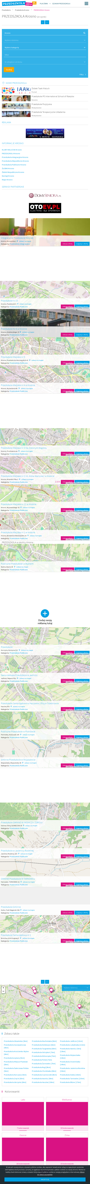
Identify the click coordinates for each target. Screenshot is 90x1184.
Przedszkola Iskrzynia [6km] (15, 1082)
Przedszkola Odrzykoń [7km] (43, 1052)
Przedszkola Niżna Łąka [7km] (44, 1056)
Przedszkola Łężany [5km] (14, 1058)
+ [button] (3, 988)
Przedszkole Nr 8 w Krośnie (14, 328)
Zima (67, 1135)
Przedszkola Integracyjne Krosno (15, 157)
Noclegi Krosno (8, 176)
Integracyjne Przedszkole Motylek (17, 237)
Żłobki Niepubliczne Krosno (13, 172)
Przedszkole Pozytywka (42, 104)
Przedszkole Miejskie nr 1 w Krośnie (18, 532)
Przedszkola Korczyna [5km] (15, 1075)
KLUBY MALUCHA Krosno (12, 150)
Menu (86, 3)
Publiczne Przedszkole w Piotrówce (18, 731)
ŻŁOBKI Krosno (8, 168)
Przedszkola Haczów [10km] (43, 1082)
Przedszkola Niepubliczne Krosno (15, 161)
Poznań (34, 92)
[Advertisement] (45, 262)
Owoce (23, 1135)
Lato (23, 1099)
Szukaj (9, 69)
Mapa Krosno (7, 179)
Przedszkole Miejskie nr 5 (13, 356)
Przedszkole (7, 647)
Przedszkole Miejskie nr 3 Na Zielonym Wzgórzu (24, 447)
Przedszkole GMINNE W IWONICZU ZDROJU (22, 822)
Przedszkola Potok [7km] (42, 1060)
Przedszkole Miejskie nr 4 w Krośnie (18, 385)
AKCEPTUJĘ (45, 1179)
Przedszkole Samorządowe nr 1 (16, 935)
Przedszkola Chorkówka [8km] (44, 1071)
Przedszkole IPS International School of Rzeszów (53, 96)
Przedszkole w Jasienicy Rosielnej (17, 850)
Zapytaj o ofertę (82, 244)
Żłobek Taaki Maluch (41, 88)
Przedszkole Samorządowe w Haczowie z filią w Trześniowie (30, 703)
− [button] (3, 991)
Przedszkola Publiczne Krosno (14, 164)
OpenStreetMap (77, 308)
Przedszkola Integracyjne (20, 244)
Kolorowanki (12, 1091)
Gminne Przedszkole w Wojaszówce (18, 759)
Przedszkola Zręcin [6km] (14, 1078)
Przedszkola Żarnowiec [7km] (44, 1063)
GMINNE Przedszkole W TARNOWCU (18, 878)
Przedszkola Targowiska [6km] (44, 1048)
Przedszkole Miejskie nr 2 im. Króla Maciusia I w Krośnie (27, 476)
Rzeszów (35, 100)
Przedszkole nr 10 (9, 300)
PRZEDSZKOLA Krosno (11, 153)
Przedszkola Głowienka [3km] (16, 1041)
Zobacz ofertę (67, 244)
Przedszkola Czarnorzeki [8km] (44, 1075)
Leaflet (68, 308)
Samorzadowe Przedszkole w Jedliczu (19, 675)
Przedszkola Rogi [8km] (41, 1067)
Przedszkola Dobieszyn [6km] (43, 1045)
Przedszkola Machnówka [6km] (44, 1041)
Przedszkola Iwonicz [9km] (42, 1078)
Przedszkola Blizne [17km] (70, 1082)
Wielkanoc (67, 1099)
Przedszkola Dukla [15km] (70, 1075)
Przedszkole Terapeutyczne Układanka (48, 112)
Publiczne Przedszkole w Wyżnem (17, 563)
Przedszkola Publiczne (19, 306)
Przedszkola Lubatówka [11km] (72, 1045)
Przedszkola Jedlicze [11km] (71, 1041)
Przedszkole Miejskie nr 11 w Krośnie (18, 504)
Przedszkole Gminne (11, 906)
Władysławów (36, 108)
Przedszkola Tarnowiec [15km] (72, 1078)
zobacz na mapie (25, 241)
